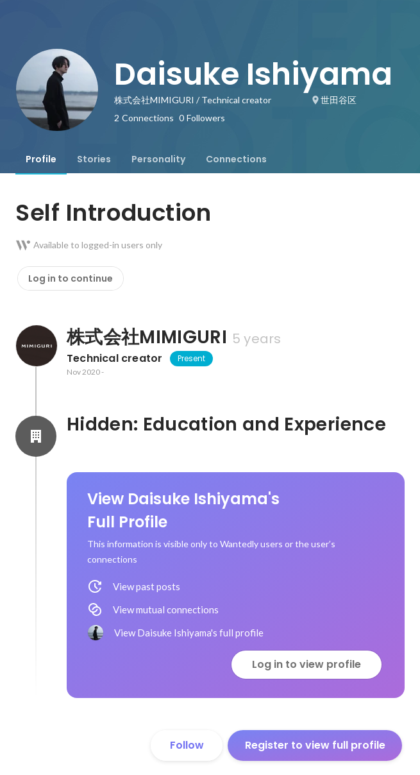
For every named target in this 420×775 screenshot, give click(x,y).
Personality (158, 159)
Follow (187, 745)
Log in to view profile (306, 664)
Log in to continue (70, 278)
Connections (236, 159)
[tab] (41, 159)
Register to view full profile (315, 745)
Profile (41, 159)
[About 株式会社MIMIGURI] (35, 346)
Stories (94, 159)
